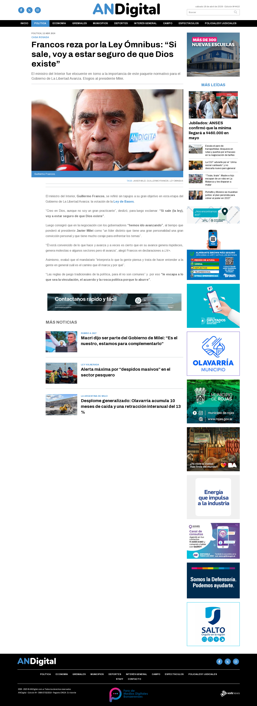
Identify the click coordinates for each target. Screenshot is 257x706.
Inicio (24, 23)
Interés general (145, 23)
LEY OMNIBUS (176, 181)
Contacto (134, 679)
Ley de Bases (123, 201)
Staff (119, 679)
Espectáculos (189, 23)
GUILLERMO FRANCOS (158, 181)
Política (40, 23)
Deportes (121, 23)
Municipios (100, 23)
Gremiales (79, 23)
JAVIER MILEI (139, 181)
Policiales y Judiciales (220, 23)
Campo (167, 23)
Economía (59, 23)
